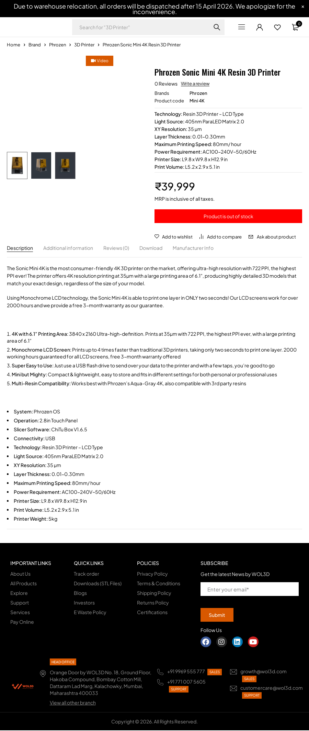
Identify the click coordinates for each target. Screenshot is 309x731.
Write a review (195, 83)
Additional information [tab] (68, 248)
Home (13, 44)
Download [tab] (150, 248)
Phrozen (57, 44)
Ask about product (276, 237)
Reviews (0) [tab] (116, 248)
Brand (34, 44)
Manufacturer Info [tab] (193, 248)
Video (27, 60)
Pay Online (22, 622)
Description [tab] (20, 248)
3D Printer (84, 44)
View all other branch (73, 703)
